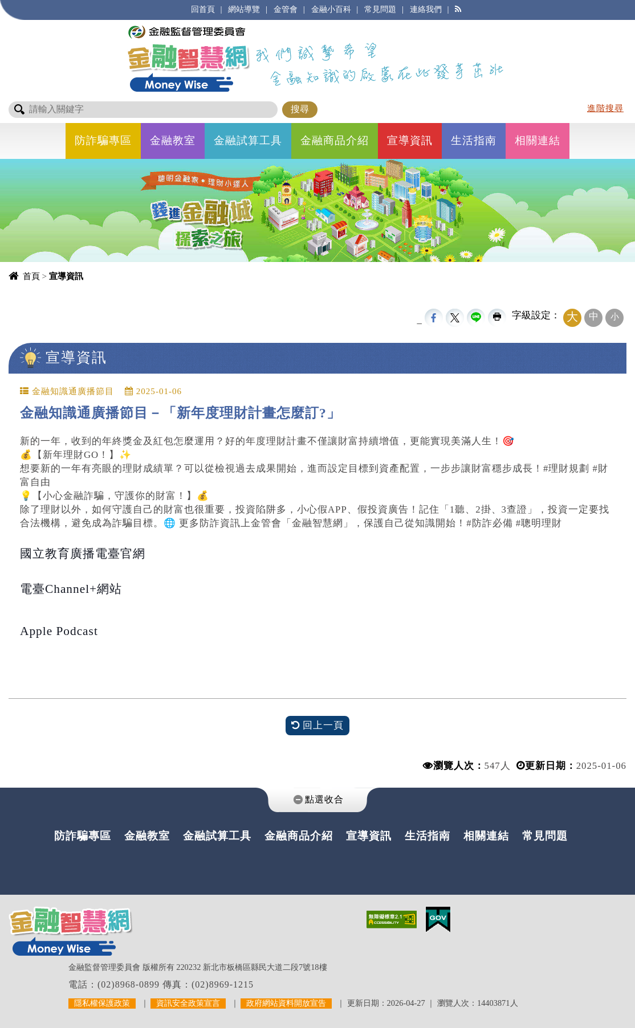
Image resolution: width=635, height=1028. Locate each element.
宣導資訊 (410, 140)
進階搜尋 (605, 108)
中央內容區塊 (39, 380)
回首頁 (203, 9)
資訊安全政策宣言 (188, 1002)
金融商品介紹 (334, 140)
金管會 (286, 9)
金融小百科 (331, 9)
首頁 (31, 276)
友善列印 (497, 318)
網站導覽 (244, 9)
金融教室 (173, 140)
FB (434, 318)
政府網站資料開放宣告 (286, 1002)
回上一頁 (317, 725)
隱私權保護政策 (102, 1002)
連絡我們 (426, 9)
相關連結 (537, 140)
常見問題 (380, 9)
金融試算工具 (248, 140)
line (476, 318)
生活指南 (473, 140)
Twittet (455, 318)
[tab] (317, 800)
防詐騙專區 (103, 140)
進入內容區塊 (29, 6)
